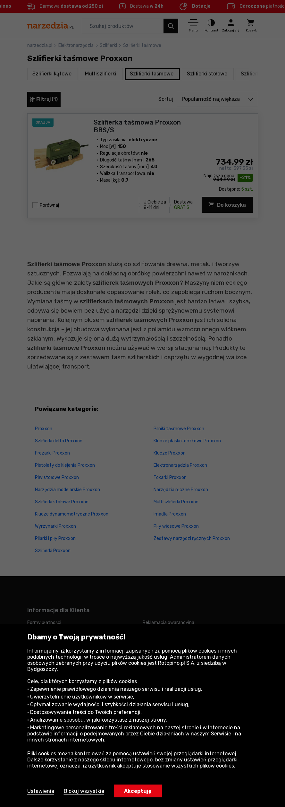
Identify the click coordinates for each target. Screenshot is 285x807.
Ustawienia (40, 791)
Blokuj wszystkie (84, 791)
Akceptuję (138, 791)
